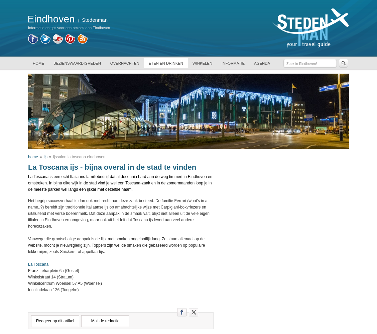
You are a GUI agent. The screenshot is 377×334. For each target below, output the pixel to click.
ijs (45, 157)
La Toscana (38, 264)
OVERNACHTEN (124, 63)
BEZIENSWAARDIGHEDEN (77, 63)
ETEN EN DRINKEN (166, 63)
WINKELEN (202, 63)
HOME (38, 63)
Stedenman (95, 20)
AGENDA (262, 63)
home (33, 157)
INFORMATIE (233, 63)
